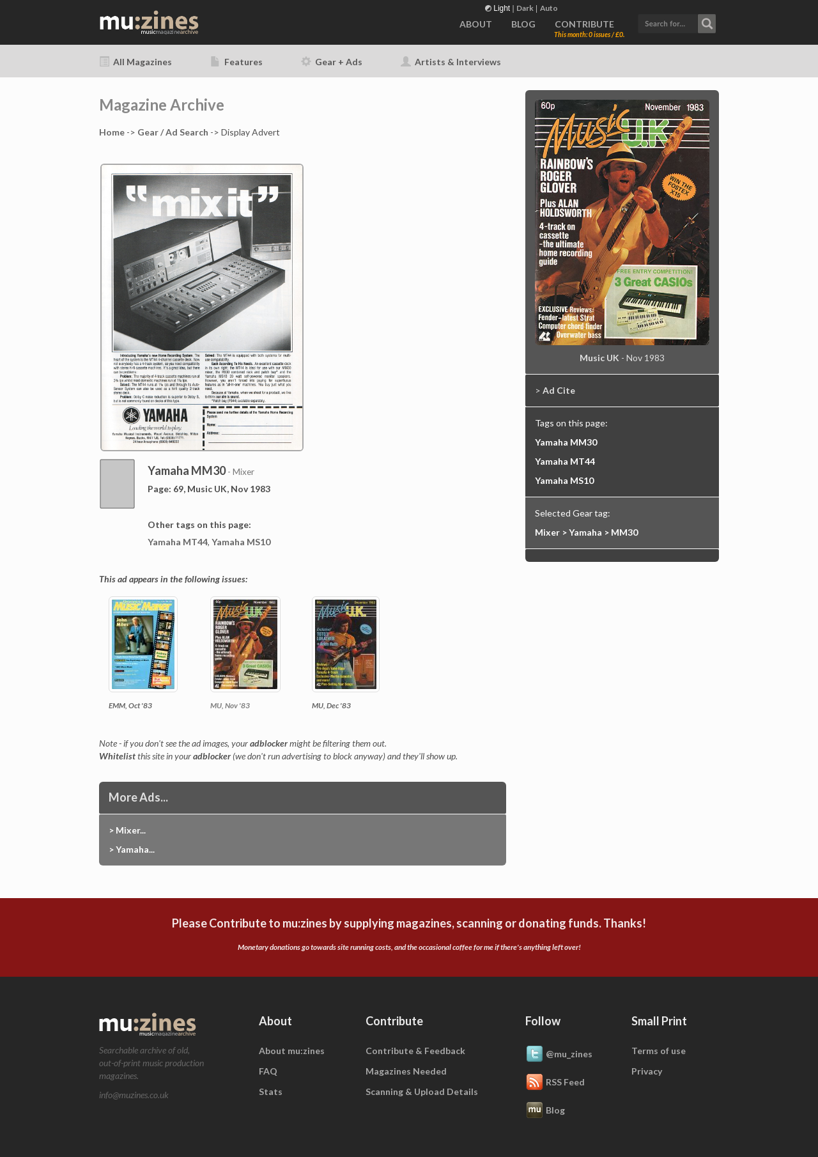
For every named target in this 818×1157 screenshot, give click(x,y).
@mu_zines (558, 1054)
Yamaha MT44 (178, 541)
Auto (549, 8)
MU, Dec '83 (331, 705)
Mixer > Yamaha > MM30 (586, 532)
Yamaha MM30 (566, 442)
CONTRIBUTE (584, 24)
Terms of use (658, 1050)
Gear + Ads (331, 61)
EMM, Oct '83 (130, 705)
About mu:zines (292, 1050)
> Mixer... (127, 830)
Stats (270, 1091)
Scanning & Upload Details (422, 1091)
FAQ (268, 1071)
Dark (525, 8)
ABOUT (475, 24)
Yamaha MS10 (241, 541)
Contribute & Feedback (415, 1050)
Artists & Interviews (451, 61)
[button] (676, 22)
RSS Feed (555, 1083)
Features (236, 61)
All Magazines (135, 61)
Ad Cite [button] (559, 390)
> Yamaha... (132, 849)
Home (112, 132)
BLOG (523, 24)
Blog (545, 1111)
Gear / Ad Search (172, 132)
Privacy (646, 1071)
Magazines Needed (406, 1071)
